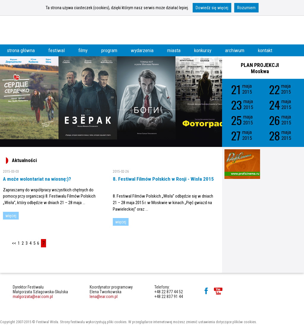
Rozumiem (246, 7)
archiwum (234, 50)
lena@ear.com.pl (104, 296)
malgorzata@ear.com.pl (33, 296)
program (109, 50)
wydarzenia (142, 50)
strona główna (21, 50)
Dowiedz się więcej (212, 7)
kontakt (265, 50)
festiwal (56, 50)
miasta (173, 50)
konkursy (202, 50)
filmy (83, 50)
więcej (10, 215)
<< (14, 243)
